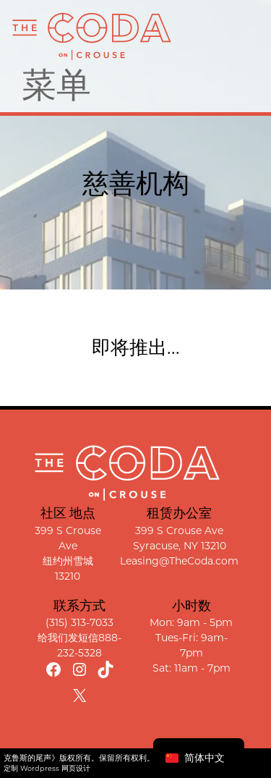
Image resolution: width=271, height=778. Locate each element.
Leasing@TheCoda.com (179, 560)
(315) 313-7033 (79, 622)
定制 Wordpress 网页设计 (47, 768)
